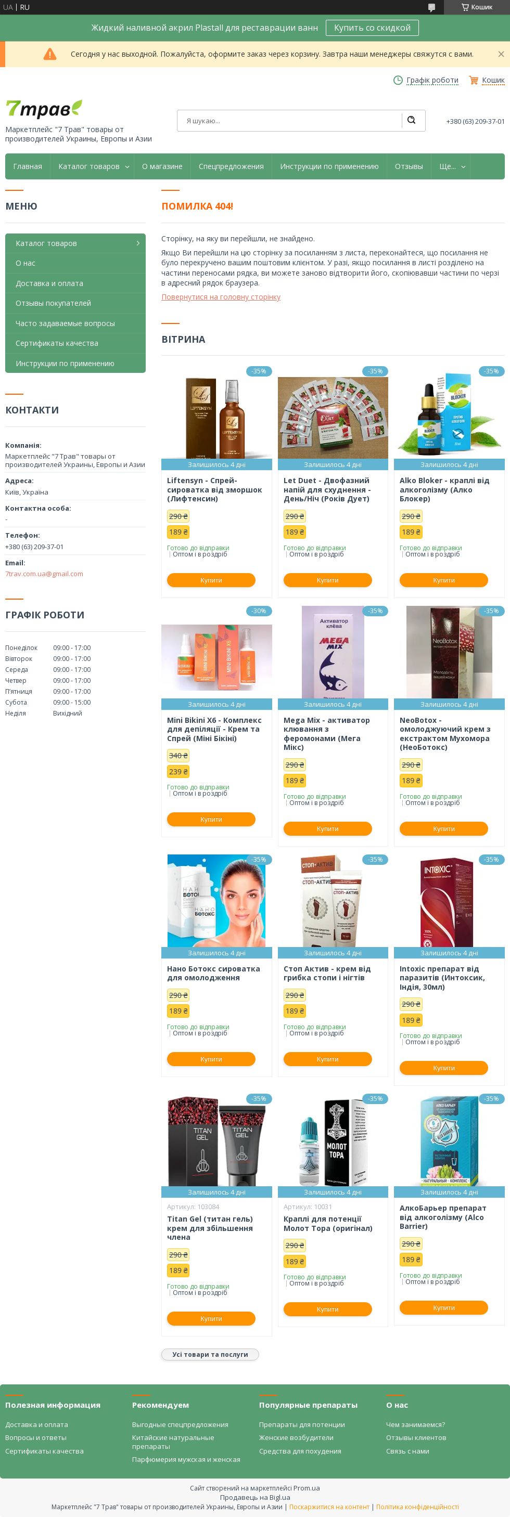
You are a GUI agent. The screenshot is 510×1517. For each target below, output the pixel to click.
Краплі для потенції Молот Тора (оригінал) (328, 1223)
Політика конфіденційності (417, 1506)
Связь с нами (407, 1451)
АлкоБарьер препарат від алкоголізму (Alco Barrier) (443, 1217)
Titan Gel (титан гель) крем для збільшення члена (210, 1228)
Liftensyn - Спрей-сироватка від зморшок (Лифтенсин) (214, 489)
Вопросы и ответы (36, 1437)
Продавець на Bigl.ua (255, 1497)
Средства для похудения (300, 1451)
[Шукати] (411, 120)
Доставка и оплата (49, 283)
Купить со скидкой (372, 27)
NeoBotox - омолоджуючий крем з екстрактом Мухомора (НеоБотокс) (445, 734)
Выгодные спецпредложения (180, 1424)
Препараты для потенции (302, 1424)
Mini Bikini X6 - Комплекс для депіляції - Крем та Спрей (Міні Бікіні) (214, 729)
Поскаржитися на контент (329, 1506)
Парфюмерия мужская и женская (186, 1459)
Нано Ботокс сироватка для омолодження (213, 973)
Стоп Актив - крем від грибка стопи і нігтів (327, 973)
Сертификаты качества (57, 343)
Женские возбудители (296, 1437)
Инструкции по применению (329, 166)
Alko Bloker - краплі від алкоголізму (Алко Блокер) (445, 489)
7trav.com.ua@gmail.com (44, 573)
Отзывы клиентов (416, 1437)
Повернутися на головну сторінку (220, 297)
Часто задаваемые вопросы (65, 323)
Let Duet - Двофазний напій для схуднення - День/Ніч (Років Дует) (327, 489)
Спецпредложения (231, 166)
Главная (27, 166)
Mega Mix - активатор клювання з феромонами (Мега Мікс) (327, 734)
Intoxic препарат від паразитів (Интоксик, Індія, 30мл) (442, 978)
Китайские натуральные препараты (173, 1441)
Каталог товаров (89, 166)
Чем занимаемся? (415, 1424)
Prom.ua (307, 1488)
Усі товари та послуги (210, 1354)
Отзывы (409, 166)
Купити (211, 580)
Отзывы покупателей (53, 303)
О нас (25, 263)
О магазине (162, 166)
